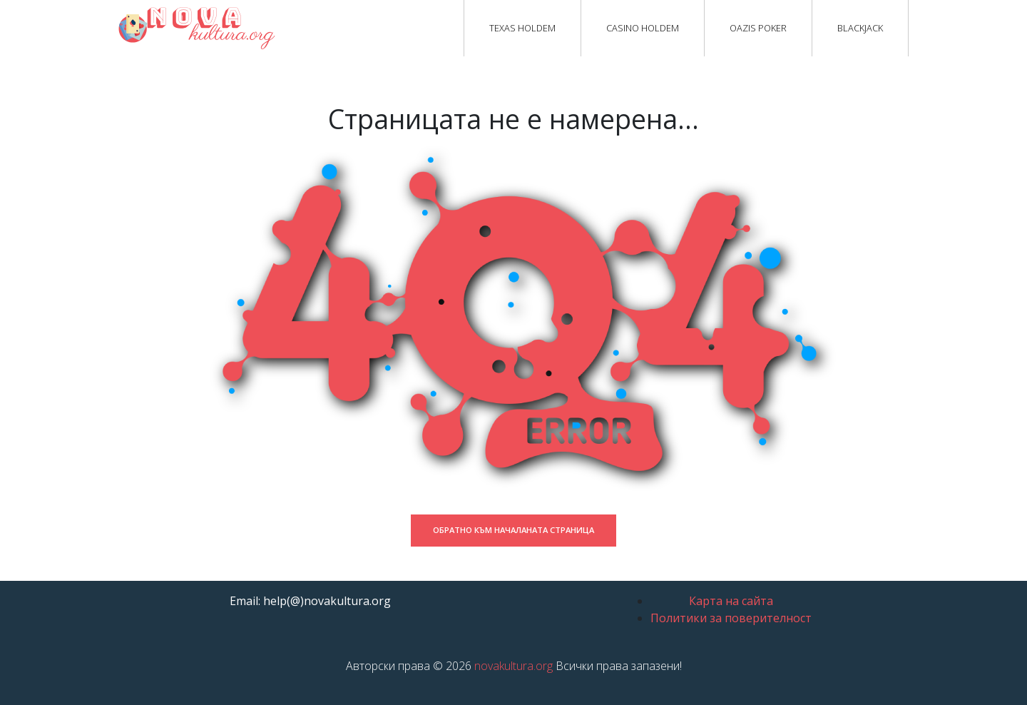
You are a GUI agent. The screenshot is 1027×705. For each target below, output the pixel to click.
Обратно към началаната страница (513, 529)
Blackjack (860, 27)
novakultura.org (513, 666)
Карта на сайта (731, 601)
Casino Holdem (642, 27)
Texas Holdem (522, 27)
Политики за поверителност (731, 618)
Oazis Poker (758, 27)
